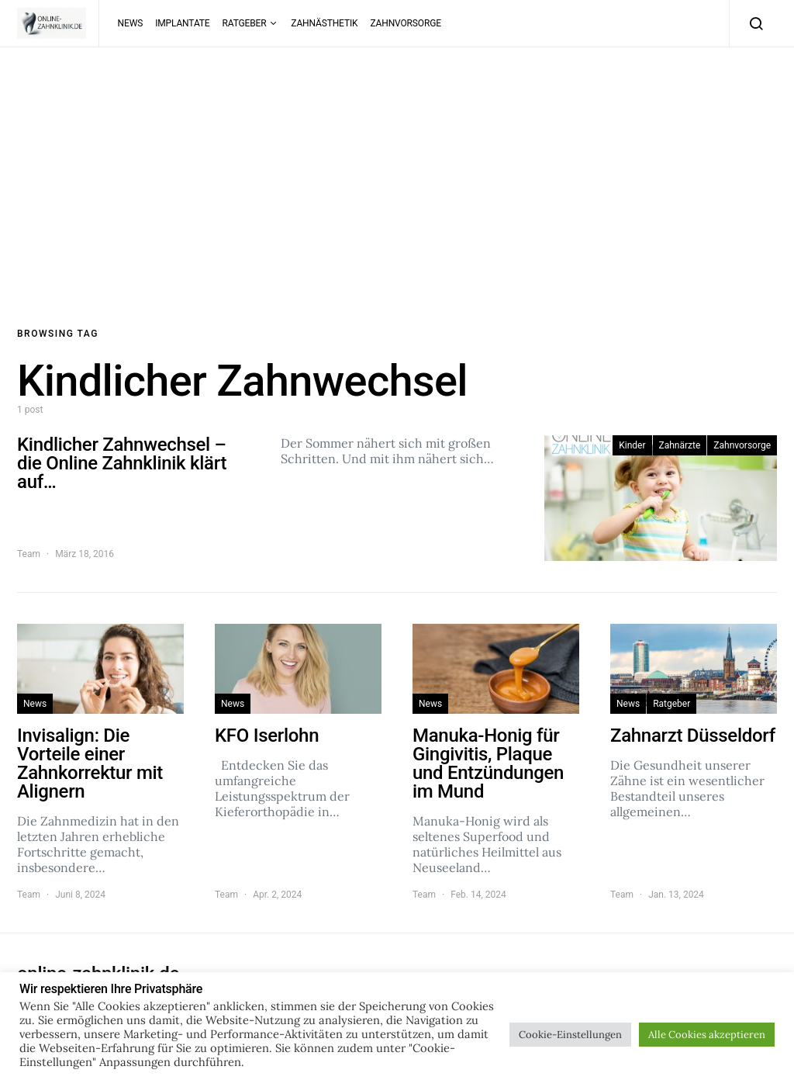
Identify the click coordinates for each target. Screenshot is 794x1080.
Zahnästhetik (324, 23)
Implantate (182, 23)
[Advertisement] (397, 187)
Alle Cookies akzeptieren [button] (706, 1034)
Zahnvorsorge (405, 23)
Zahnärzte (680, 445)
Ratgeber (245, 23)
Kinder (632, 445)
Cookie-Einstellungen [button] (570, 1034)
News (130, 23)
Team (28, 554)
